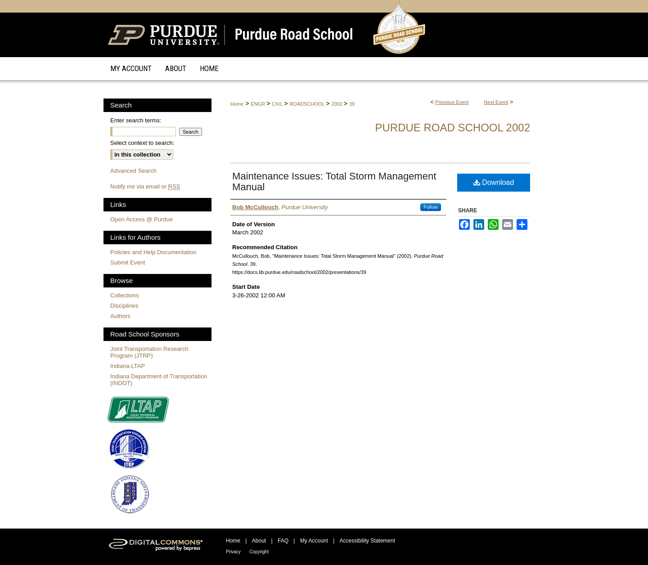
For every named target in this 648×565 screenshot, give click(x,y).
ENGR (258, 104)
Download (493, 182)
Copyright (259, 551)
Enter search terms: (135, 120)
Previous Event (451, 102)
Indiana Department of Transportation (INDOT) (158, 379)
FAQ (283, 541)
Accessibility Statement (367, 541)
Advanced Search (133, 170)
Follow (430, 207)
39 (352, 104)
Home (236, 104)
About (259, 541)
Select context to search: (142, 142)
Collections (124, 295)
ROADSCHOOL (307, 104)
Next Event (496, 102)
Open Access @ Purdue (141, 219)
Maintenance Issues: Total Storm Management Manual (334, 181)
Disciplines (124, 305)
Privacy (233, 551)
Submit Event (127, 262)
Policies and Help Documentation (153, 252)
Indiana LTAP (127, 366)
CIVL (278, 104)
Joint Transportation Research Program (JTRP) (149, 352)
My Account (314, 541)
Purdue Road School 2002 (452, 127)
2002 (337, 104)
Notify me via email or (145, 186)
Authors (120, 316)
